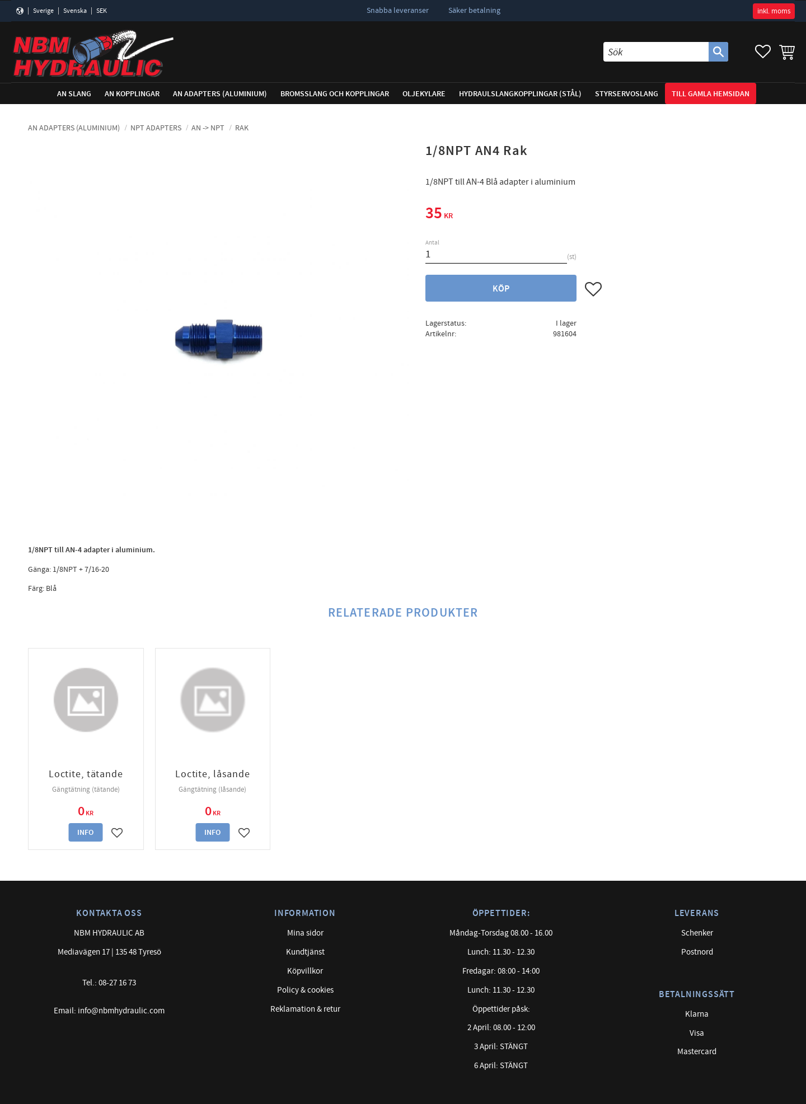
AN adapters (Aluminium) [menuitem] (220, 93)
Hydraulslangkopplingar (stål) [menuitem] (520, 93)
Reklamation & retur (305, 1009)
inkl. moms (773, 11)
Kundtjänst (305, 952)
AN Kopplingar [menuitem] (132, 93)
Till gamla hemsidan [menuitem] (710, 93)
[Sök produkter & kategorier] (656, 51)
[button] (763, 51)
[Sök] (718, 52)
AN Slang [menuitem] (74, 93)
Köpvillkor (305, 971)
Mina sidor (305, 933)
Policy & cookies (305, 990)
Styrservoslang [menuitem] (626, 93)
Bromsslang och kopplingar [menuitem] (334, 93)
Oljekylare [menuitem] (424, 93)
